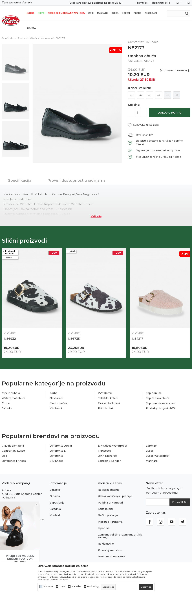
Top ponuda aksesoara (160, 403)
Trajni (62, 586)
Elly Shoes (56, 460)
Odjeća (31, 28)
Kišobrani (56, 408)
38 (149, 94)
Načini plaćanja (108, 515)
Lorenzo (151, 445)
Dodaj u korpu (170, 112)
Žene (91, 13)
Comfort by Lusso (13, 450)
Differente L (58, 450)
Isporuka (103, 528)
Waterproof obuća (13, 398)
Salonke (7, 408)
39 (158, 94)
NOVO (41, 13)
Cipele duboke (11, 393)
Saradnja (55, 509)
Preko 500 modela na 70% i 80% (66, 13)
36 (131, 94)
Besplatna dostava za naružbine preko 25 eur (96, 2)
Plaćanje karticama (110, 521)
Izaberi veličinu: (139, 88)
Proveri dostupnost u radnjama (77, 180)
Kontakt (55, 515)
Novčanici (56, 398)
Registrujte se (160, 2)
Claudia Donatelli (13, 445)
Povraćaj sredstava (110, 550)
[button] (143, 125)
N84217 (137, 338)
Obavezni (48, 586)
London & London (109, 460)
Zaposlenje (57, 502)
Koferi (126, 13)
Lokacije (55, 489)
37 (140, 94)
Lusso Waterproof (157, 455)
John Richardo (107, 455)
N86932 (10, 338)
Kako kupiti (105, 509)
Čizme (6, 403)
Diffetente (56, 455)
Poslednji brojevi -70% (160, 408)
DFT (4, 455)
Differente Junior (61, 445)
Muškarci (102, 13)
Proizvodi (23, 38)
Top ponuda (154, 393)
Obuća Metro (9, 38)
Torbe (137, 13)
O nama (55, 496)
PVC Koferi (105, 393)
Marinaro (152, 460)
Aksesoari (151, 13)
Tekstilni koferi (108, 398)
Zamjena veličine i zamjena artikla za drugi (120, 536)
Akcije (30, 13)
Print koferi (105, 408)
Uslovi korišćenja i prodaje (115, 496)
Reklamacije (106, 543)
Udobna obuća (47, 38)
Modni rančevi (59, 403)
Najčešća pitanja (108, 489)
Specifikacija (19, 180)
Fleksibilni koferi (109, 403)
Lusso (150, 450)
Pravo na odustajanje (111, 556)
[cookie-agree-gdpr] (146, 587)
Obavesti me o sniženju (177, 70)
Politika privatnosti (110, 502)
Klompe (10, 333)
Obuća (33, 38)
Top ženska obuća (157, 398)
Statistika (76, 586)
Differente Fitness (14, 460)
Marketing (93, 586)
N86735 (74, 338)
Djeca (115, 13)
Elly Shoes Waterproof (112, 445)
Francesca (104, 450)
